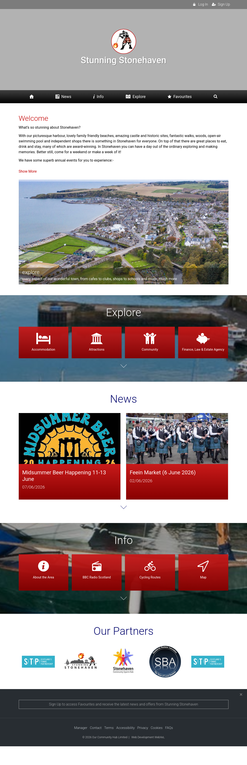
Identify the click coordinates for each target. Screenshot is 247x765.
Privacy (142, 747)
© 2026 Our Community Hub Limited (104, 756)
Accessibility (125, 747)
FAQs (169, 747)
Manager (80, 747)
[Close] (241, 713)
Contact (96, 747)
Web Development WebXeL (147, 756)
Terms (109, 747)
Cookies (157, 747)
